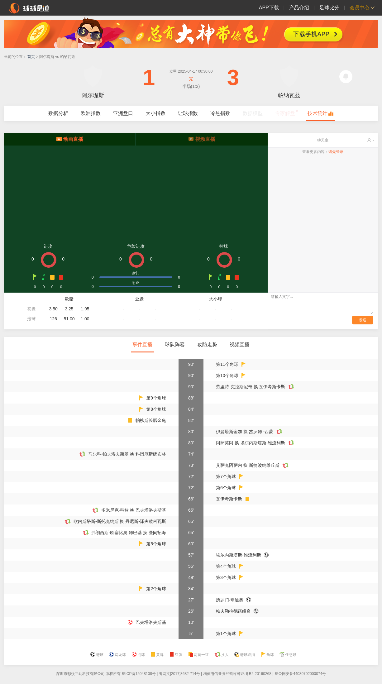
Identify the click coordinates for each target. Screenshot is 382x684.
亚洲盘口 (123, 113)
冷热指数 (220, 113)
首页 (31, 57)
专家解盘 (285, 113)
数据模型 (253, 113)
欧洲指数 (91, 113)
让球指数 (188, 113)
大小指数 (155, 113)
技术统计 (317, 113)
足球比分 (329, 7)
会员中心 (360, 7)
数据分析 (58, 113)
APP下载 (269, 7)
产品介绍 (299, 7)
